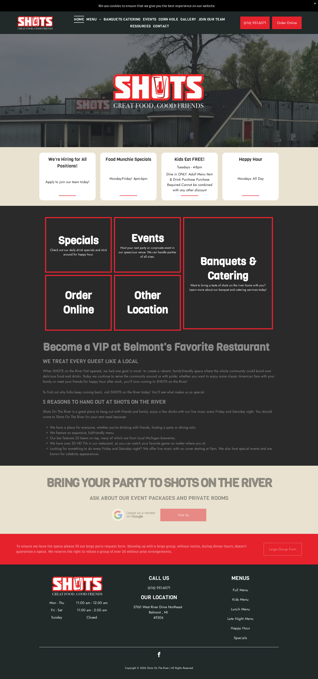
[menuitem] (79, 19)
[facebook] (159, 655)
